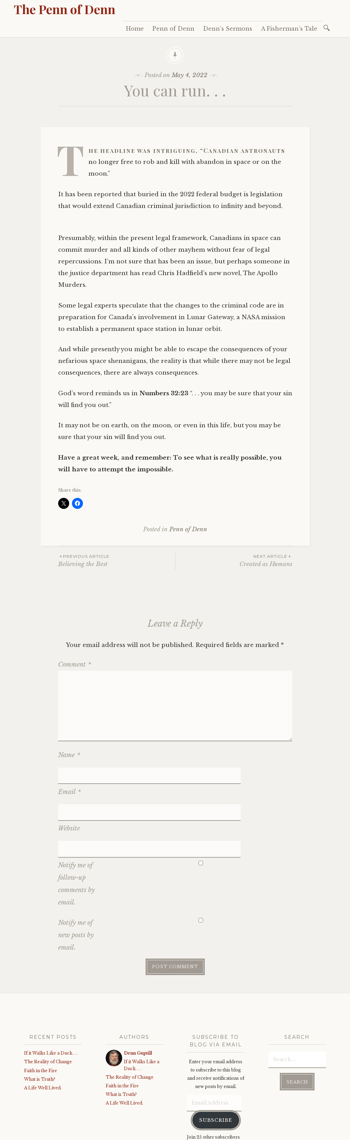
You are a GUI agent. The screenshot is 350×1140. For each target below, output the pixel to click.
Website (69, 795)
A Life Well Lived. (43, 1037)
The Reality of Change (48, 1011)
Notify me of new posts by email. (76, 885)
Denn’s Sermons (227, 28)
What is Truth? (39, 1029)
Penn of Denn (173, 28)
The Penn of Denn (64, 9)
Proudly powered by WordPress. (55, 1133)
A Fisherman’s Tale (289, 28)
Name (69, 755)
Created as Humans (234, 560)
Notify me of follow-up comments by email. (76, 834)
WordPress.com (169, 1133)
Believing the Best (116, 560)
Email (69, 775)
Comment (74, 664)
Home (135, 28)
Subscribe (215, 1070)
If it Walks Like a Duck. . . (50, 1003)
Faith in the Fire (40, 1020)
